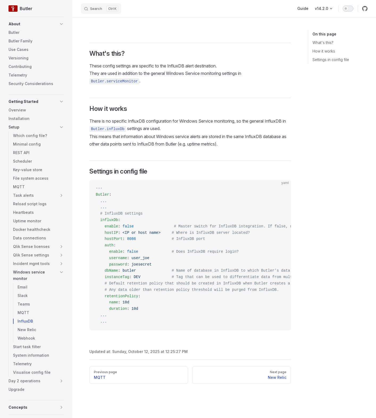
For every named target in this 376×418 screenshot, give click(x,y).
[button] (36, 24)
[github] (365, 8)
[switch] (348, 8)
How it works (323, 51)
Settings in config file (330, 59)
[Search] (101, 8)
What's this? (322, 42)
